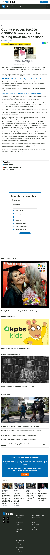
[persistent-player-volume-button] (7, 6)
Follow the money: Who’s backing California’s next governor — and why (21, 430)
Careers (17, 520)
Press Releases (19, 527)
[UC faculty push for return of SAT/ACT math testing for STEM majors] (31, 486)
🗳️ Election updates (8, 164)
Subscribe (25, 233)
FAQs (33, 522)
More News (6, 481)
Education (28, 490)
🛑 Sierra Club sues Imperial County (12, 167)
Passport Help (35, 527)
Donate (25, 474)
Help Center (34, 529)
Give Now (44, 2)
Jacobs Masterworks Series (17, 7)
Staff (17, 531)
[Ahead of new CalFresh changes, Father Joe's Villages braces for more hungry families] (19, 486)
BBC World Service (39, 6)
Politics (39, 490)
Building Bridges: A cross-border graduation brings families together (20, 311)
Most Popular (6, 394)
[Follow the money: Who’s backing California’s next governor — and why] (43, 486)
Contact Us (34, 520)
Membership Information (21, 544)
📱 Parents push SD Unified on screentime (13, 169)
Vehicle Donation (19, 551)
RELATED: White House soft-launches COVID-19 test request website (21, 93)
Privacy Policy (19, 529)
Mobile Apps (18, 524)
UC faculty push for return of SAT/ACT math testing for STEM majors (20, 426)
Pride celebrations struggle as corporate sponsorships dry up (18, 435)
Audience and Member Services (38, 515)
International (26, 11)
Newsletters (18, 517)
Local (11, 11)
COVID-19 (14, 156)
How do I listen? (35, 524)
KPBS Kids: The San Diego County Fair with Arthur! (15, 348)
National (17, 11)
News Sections (36, 11)
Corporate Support (20, 540)
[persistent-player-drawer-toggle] (48, 6)
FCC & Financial (19, 522)
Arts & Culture (5, 490)
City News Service (7, 40)
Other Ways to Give (20, 547)
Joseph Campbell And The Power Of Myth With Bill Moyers (17, 386)
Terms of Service (19, 534)
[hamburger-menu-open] (3, 2)
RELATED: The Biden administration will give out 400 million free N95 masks (23, 79)
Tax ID (17, 549)
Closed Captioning (36, 517)
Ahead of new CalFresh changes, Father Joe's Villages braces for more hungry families (23, 444)
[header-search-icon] (38, 2)
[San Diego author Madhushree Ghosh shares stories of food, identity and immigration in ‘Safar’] (7, 486)
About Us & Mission (20, 515)
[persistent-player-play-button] (3, 6)
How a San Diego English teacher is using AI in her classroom (18, 439)
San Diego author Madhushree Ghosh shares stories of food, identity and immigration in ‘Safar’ (7, 497)
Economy (16, 490)
